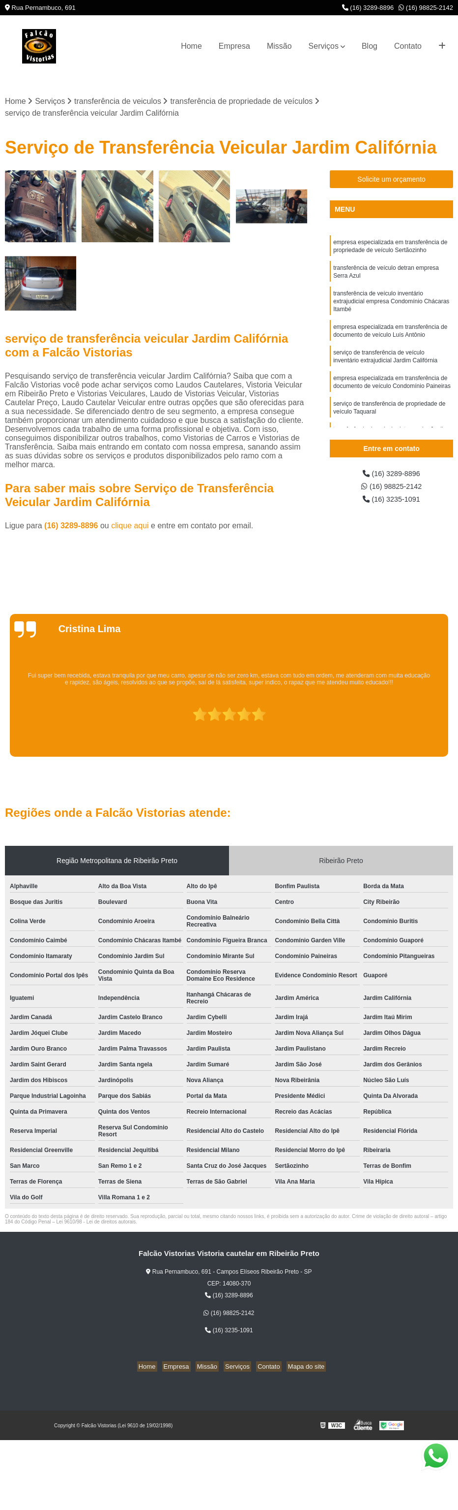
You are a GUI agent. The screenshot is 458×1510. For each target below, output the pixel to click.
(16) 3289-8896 (368, 7)
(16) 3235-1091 (392, 502)
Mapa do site (298, 1367)
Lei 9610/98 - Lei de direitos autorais (96, 1222)
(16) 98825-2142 (426, 7)
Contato (408, 46)
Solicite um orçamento (391, 180)
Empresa (234, 46)
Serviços (324, 46)
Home (191, 46)
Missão (279, 46)
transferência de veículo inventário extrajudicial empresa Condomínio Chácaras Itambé (391, 307)
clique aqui (130, 526)
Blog (369, 46)
